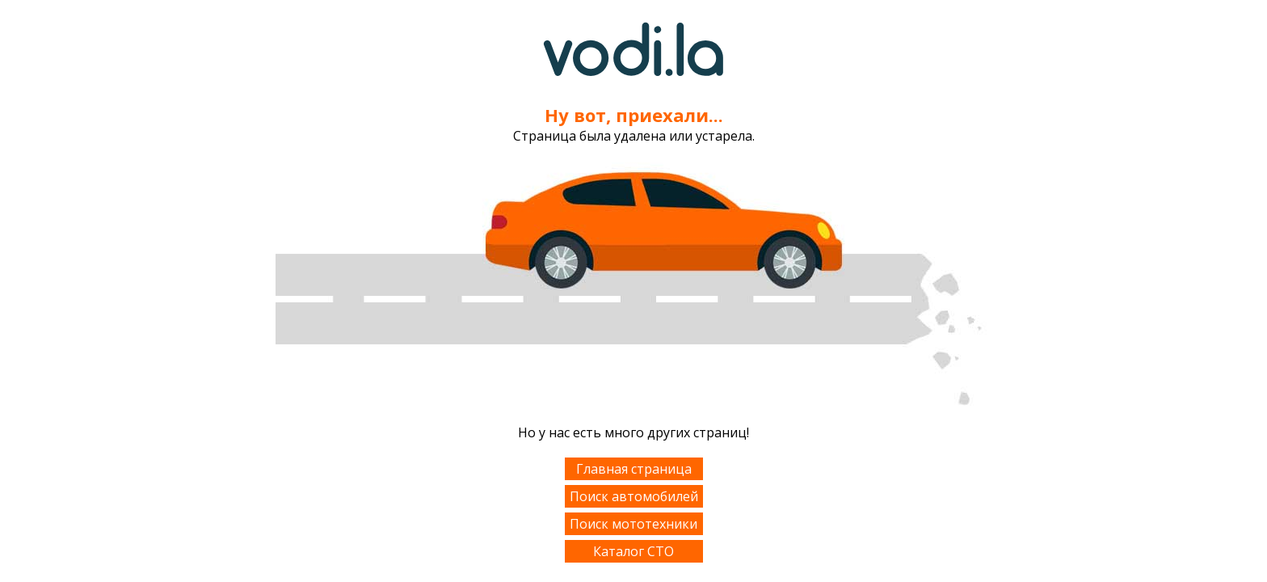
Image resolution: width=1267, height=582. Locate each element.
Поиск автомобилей (634, 496)
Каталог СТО (633, 551)
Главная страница (634, 469)
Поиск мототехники (633, 524)
